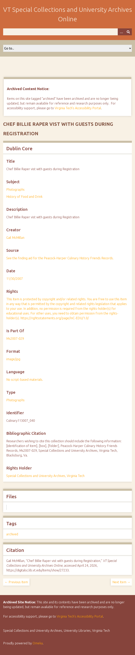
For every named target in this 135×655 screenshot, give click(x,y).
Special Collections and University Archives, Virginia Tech (45, 476)
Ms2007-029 (15, 338)
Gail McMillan (15, 237)
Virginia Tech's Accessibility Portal (78, 108)
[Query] (67, 31)
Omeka (38, 643)
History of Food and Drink (24, 196)
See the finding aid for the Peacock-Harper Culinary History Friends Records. (60, 258)
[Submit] (128, 31)
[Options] (121, 31)
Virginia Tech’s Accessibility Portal (80, 616)
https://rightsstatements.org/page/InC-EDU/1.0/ (54, 318)
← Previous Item (16, 582)
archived (12, 534)
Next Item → (121, 582)
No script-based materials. (24, 379)
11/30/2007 (14, 278)
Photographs (15, 189)
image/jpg (13, 359)
